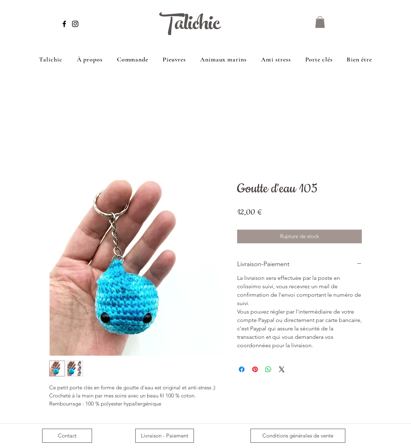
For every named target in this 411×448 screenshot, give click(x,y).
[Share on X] (282, 369)
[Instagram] (75, 24)
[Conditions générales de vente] (297, 436)
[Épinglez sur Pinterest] (255, 369)
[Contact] (67, 436)
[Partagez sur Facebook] (241, 369)
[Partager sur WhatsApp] (268, 369)
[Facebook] (64, 24)
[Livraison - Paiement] (164, 436)
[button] (320, 22)
